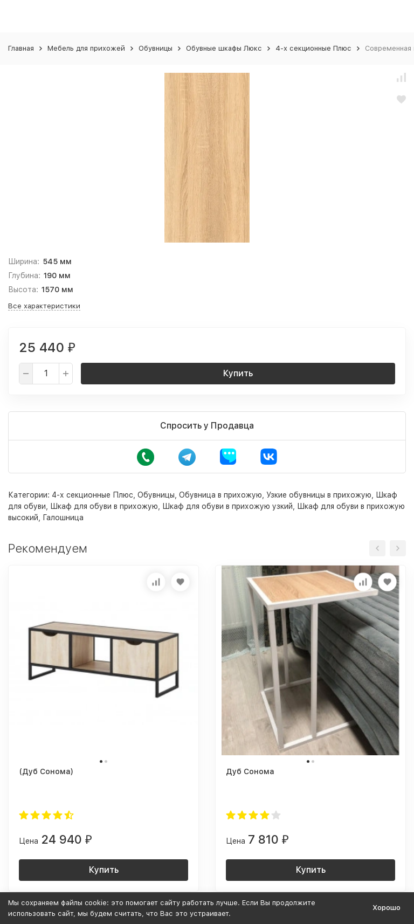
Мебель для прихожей (86, 48)
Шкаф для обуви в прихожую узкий (227, 506)
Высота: (23, 289)
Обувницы (155, 48)
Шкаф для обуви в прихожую (104, 506)
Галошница (63, 517)
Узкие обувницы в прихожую (318, 495)
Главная (21, 48)
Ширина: (23, 261)
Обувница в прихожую (220, 495)
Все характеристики (44, 306)
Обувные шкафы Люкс (224, 48)
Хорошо (386, 908)
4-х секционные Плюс (313, 48)
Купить (238, 373)
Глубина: (24, 275)
